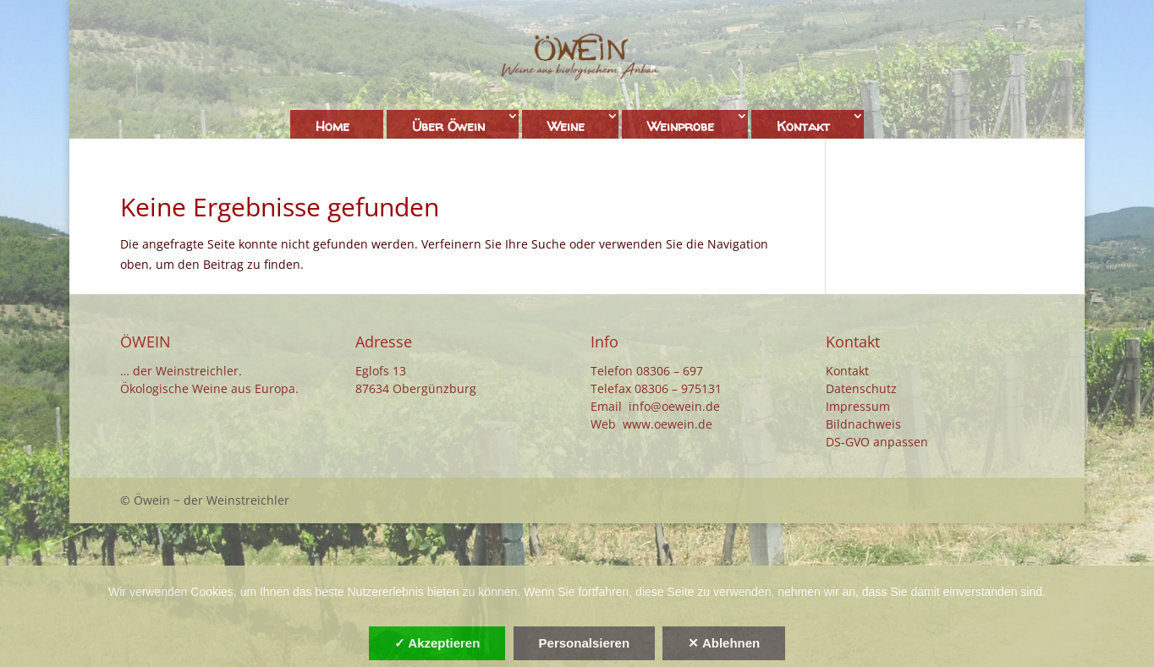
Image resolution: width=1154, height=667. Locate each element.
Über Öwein (448, 126)
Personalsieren (584, 643)
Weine (566, 126)
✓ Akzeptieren (437, 643)
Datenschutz (861, 388)
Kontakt (803, 126)
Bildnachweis (863, 424)
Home (332, 126)
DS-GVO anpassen (877, 442)
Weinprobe (680, 126)
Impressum (858, 406)
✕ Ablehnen (724, 643)
